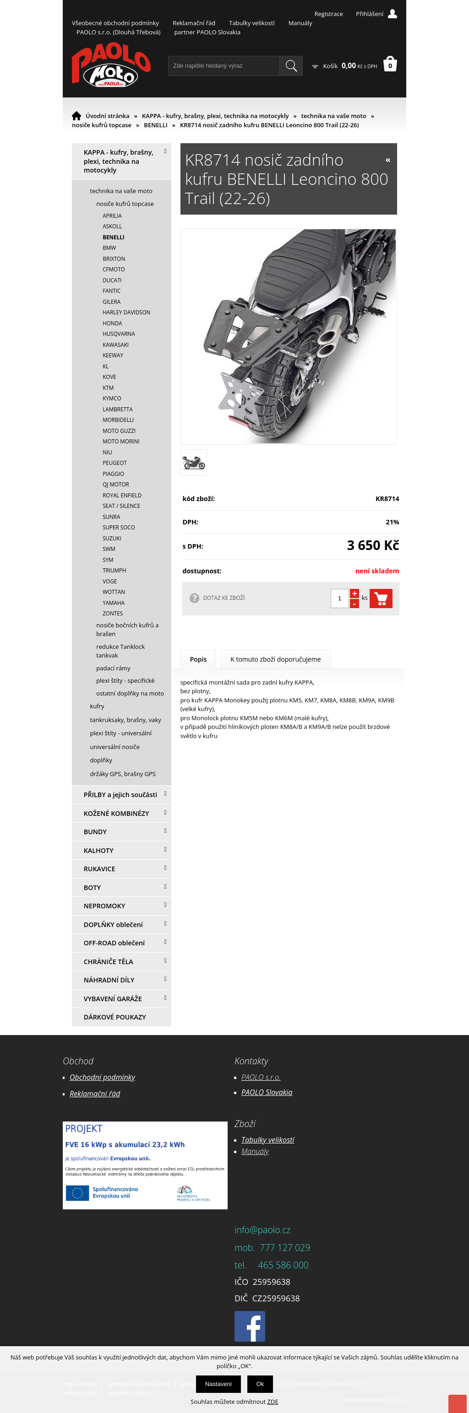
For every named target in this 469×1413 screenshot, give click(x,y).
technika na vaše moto (333, 116)
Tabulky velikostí (251, 23)
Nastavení (218, 1384)
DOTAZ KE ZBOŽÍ (224, 597)
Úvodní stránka (108, 116)
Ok (260, 1384)
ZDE (272, 1401)
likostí (284, 1140)
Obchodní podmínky (102, 1077)
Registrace (328, 14)
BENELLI (155, 125)
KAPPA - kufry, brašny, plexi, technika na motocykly (215, 116)
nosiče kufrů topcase (101, 125)
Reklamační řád (194, 23)
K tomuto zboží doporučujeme (275, 659)
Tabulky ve (258, 1140)
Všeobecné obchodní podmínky (115, 23)
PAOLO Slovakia (266, 1092)
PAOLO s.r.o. (261, 1077)
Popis (198, 659)
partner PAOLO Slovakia (207, 32)
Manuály (300, 23)
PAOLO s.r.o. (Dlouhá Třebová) (118, 32)
